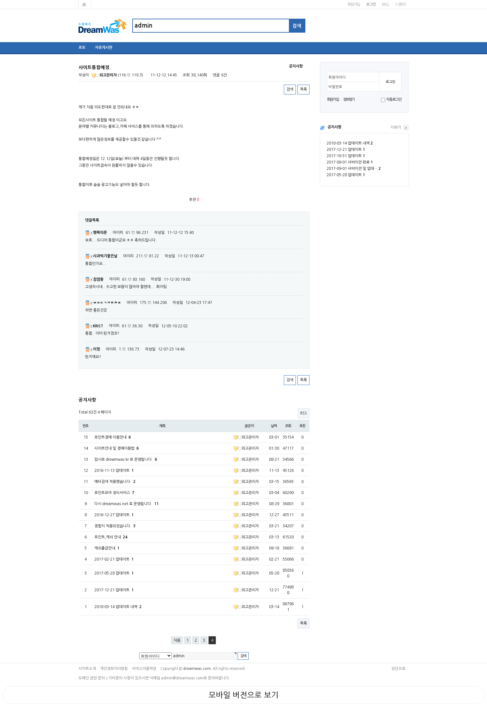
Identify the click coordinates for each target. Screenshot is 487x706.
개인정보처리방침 (114, 669)
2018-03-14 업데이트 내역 (350, 143)
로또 (81, 47)
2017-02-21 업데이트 (114, 559)
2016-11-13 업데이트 (114, 470)
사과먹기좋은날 (101, 256)
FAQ (385, 4)
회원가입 (353, 4)
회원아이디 (337, 77)
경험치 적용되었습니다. (114, 526)
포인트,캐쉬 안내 (110, 537)
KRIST (94, 326)
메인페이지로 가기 (85, 4)
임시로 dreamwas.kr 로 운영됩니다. (125, 459)
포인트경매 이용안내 (112, 437)
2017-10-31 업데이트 (346, 156)
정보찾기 (349, 99)
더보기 (396, 127)
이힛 (92, 349)
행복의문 (96, 232)
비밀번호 (335, 87)
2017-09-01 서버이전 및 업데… (354, 168)
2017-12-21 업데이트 (346, 149)
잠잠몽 (94, 279)
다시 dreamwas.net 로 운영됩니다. (126, 504)
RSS (303, 413)
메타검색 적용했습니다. (114, 482)
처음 (176, 640)
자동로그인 (394, 99)
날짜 (274, 426)
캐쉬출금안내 (106, 548)
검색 (289, 89)
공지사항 (334, 127)
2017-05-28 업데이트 (346, 175)
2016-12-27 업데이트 (114, 515)
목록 (303, 89)
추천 (302, 426)
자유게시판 (103, 47)
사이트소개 (87, 669)
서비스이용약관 (144, 669)
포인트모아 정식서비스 (114, 493)
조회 (288, 426)
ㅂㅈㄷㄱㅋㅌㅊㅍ (103, 303)
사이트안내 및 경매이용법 (116, 448)
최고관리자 (104, 75)
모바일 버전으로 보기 (243, 695)
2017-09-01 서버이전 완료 (350, 162)
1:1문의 (400, 4)
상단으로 (398, 669)
